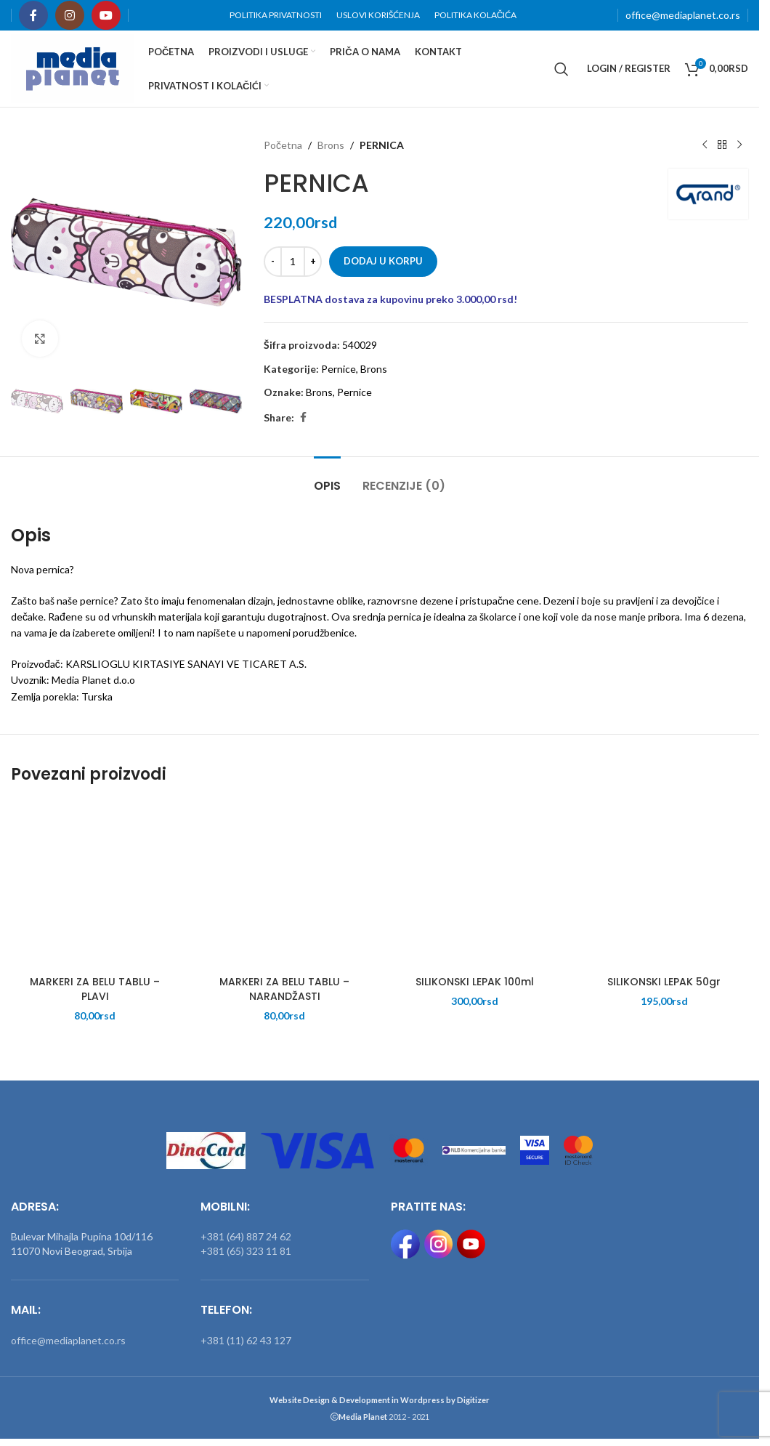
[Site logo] (72, 67)
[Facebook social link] (33, 15)
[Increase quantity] (313, 261)
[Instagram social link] (69, 15)
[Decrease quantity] (273, 261)
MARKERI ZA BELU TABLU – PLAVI (95, 988)
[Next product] (739, 145)
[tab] (327, 478)
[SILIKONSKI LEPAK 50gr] (664, 885)
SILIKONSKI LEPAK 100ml (475, 981)
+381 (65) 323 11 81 (245, 1251)
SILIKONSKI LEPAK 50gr (664, 981)
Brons (330, 145)
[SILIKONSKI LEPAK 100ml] (475, 885)
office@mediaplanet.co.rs (682, 15)
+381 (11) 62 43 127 (245, 1340)
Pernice (338, 369)
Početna (283, 145)
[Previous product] (704, 145)
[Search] (561, 69)
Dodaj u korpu (383, 261)
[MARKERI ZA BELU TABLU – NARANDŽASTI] (284, 885)
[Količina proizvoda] (293, 261)
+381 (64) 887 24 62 (245, 1236)
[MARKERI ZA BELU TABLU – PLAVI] (95, 885)
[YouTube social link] (106, 15)
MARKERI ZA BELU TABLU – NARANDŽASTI (284, 988)
